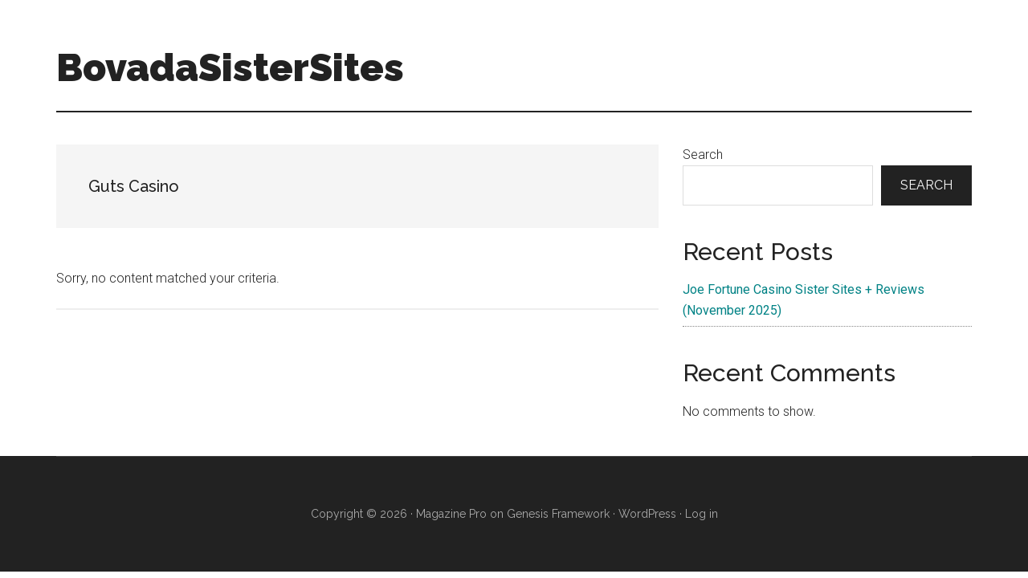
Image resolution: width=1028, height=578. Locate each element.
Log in (701, 513)
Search (703, 154)
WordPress (647, 513)
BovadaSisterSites (230, 67)
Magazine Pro (451, 513)
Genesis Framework (558, 513)
